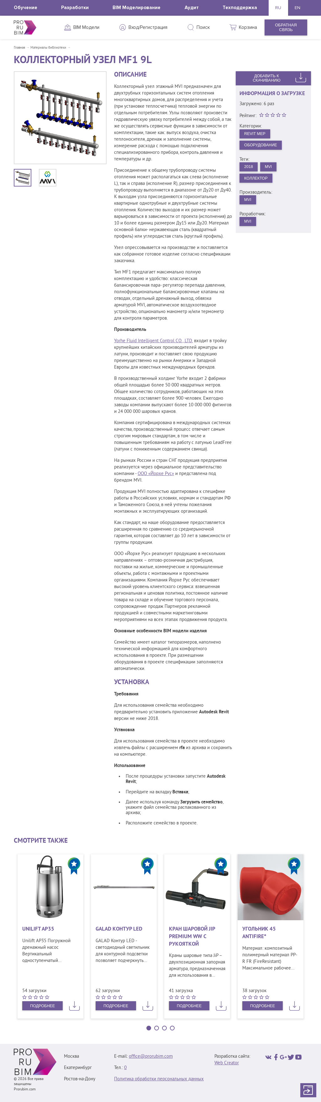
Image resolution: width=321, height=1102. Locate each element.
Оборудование (261, 145)
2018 (249, 167)
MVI (269, 167)
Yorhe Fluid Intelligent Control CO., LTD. (153, 341)
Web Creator (226, 1063)
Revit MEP (255, 133)
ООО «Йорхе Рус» (156, 474)
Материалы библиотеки (48, 48)
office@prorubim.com (151, 1057)
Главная (19, 48)
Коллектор (257, 179)
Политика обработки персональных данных (159, 1079)
